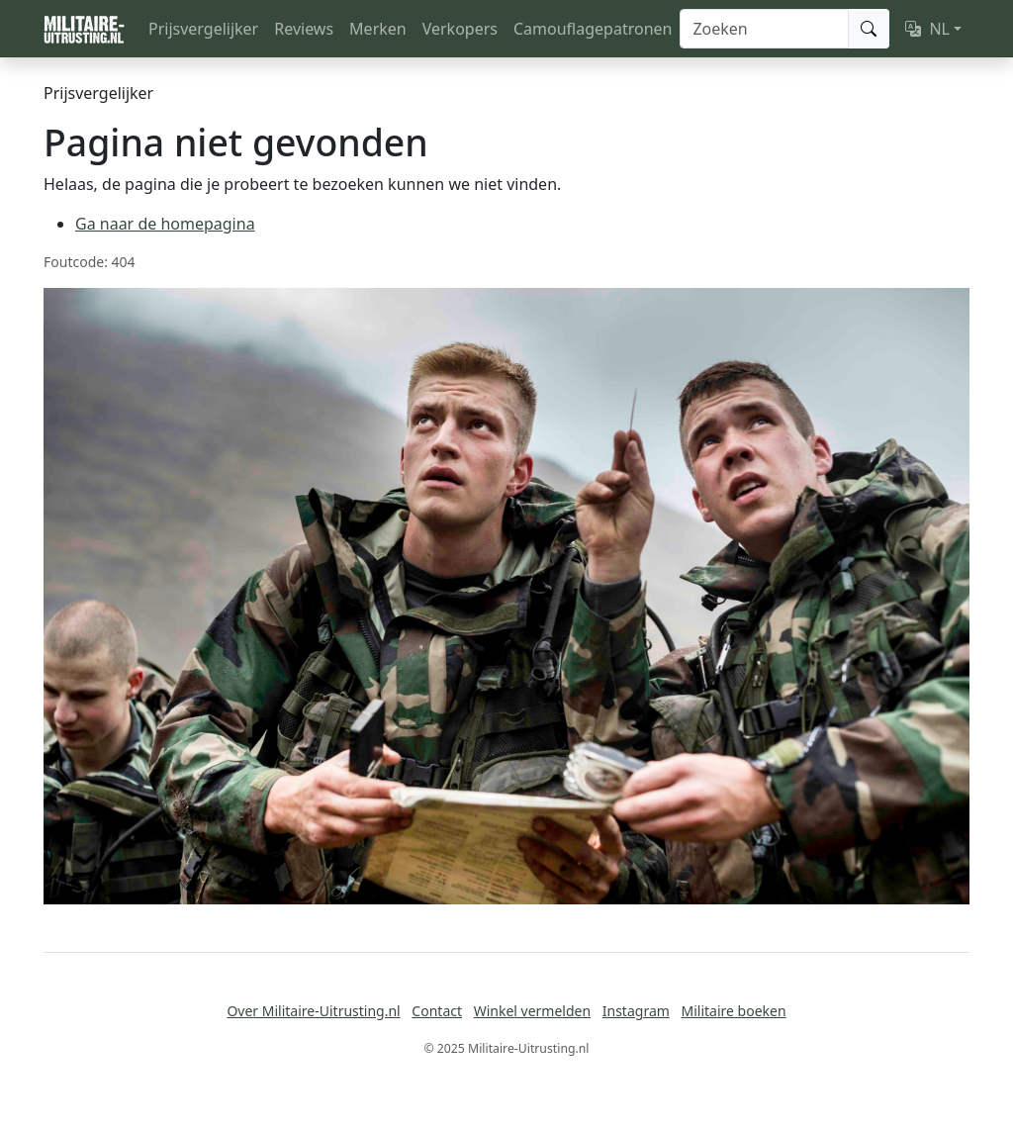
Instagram (636, 1010)
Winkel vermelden (532, 1010)
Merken (378, 29)
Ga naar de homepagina (165, 224)
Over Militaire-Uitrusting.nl (313, 1010)
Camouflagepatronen (592, 29)
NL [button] (927, 29)
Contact (437, 1010)
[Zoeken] (764, 28)
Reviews (303, 29)
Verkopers (460, 29)
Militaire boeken (733, 1010)
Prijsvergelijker (203, 29)
